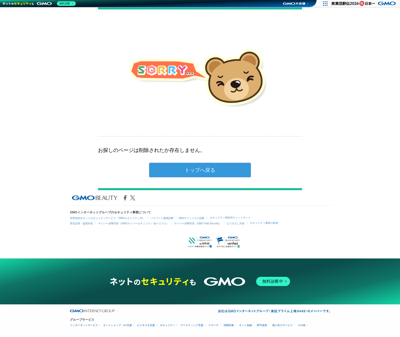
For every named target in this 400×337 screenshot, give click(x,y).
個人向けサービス (282, 325)
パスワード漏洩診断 (162, 218)
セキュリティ (167, 325)
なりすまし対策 (236, 223)
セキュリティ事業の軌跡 (264, 223)
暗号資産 (262, 325)
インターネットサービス (84, 325)
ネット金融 (245, 325)
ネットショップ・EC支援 (117, 325)
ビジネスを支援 (146, 325)
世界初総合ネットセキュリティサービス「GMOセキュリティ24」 (107, 218)
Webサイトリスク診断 (191, 218)
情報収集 (229, 325)
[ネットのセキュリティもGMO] (39, 3)
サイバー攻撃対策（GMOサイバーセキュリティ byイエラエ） (133, 223)
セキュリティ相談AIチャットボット (230, 217)
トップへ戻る (200, 170)
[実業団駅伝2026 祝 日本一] (364, 3)
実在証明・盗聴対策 (81, 223)
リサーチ (213, 325)
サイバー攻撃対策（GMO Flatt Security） (197, 223)
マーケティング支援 (191, 325)
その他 (301, 325)
